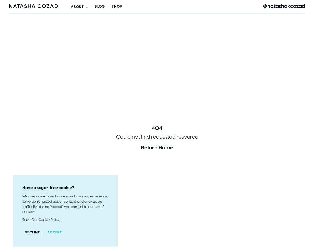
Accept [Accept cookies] (54, 232)
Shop (117, 7)
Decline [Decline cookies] (32, 232)
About (79, 7)
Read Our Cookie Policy (41, 220)
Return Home (157, 148)
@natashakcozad (284, 6)
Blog (100, 7)
